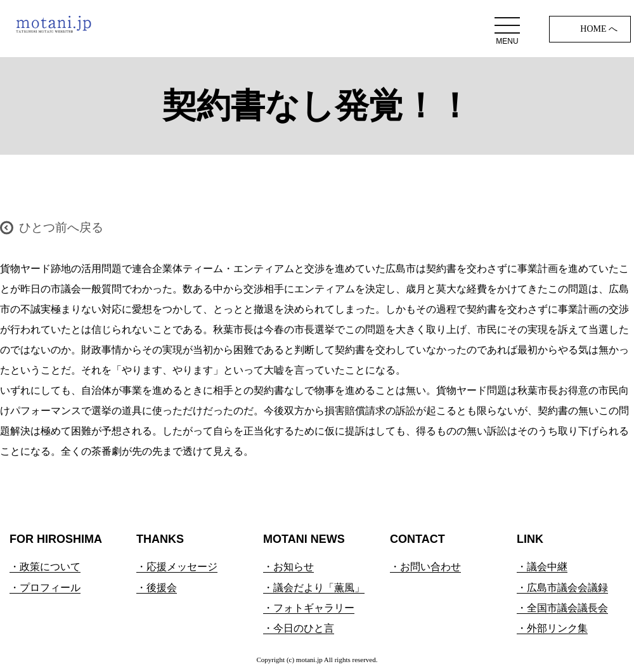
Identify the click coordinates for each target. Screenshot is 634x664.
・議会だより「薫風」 (314, 587)
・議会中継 (542, 566)
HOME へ (598, 29)
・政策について (45, 566)
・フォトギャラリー (308, 607)
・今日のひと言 (298, 628)
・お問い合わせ (425, 566)
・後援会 (156, 587)
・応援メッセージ (176, 566)
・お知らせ (288, 566)
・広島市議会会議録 (562, 587)
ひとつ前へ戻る (61, 227)
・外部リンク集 (552, 628)
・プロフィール (45, 587)
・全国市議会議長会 (562, 607)
